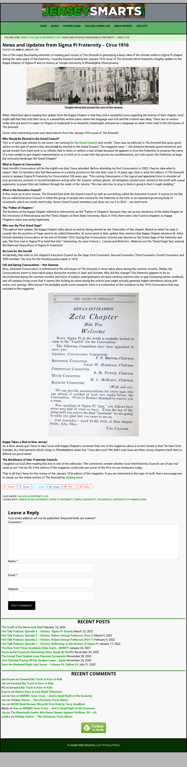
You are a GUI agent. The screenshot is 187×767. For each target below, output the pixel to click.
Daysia (6, 703)
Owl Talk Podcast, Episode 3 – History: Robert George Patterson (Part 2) (48, 647)
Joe (4, 695)
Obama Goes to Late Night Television (38, 703)
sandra (6, 728)
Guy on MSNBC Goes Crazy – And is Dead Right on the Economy (51, 707)
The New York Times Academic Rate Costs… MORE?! (35, 659)
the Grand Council (85, 154)
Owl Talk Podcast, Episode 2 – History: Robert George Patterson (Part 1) (48, 651)
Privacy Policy (111, 756)
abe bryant (8, 691)
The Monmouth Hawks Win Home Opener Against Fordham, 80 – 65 (54, 724)
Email (12, 587)
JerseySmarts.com (93, 17)
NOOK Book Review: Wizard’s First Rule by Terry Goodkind (48, 716)
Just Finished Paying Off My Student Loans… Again (34, 672)
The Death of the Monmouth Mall (22, 639)
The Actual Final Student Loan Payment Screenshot (34, 668)
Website (13, 601)
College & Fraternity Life (32, 508)
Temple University (85, 511)
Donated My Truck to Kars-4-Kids (41, 691)
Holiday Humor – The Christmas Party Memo (39, 711)
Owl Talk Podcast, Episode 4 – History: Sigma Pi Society (37, 643)
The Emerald (104, 511)
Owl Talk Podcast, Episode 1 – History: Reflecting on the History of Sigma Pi (50, 655)
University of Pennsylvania (130, 511)
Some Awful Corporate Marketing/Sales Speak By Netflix (38, 664)
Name (13, 573)
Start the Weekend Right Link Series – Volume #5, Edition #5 (40, 676)
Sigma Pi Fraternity (61, 511)
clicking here (74, 489)
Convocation (26, 511)
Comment (15, 534)
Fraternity (41, 511)
